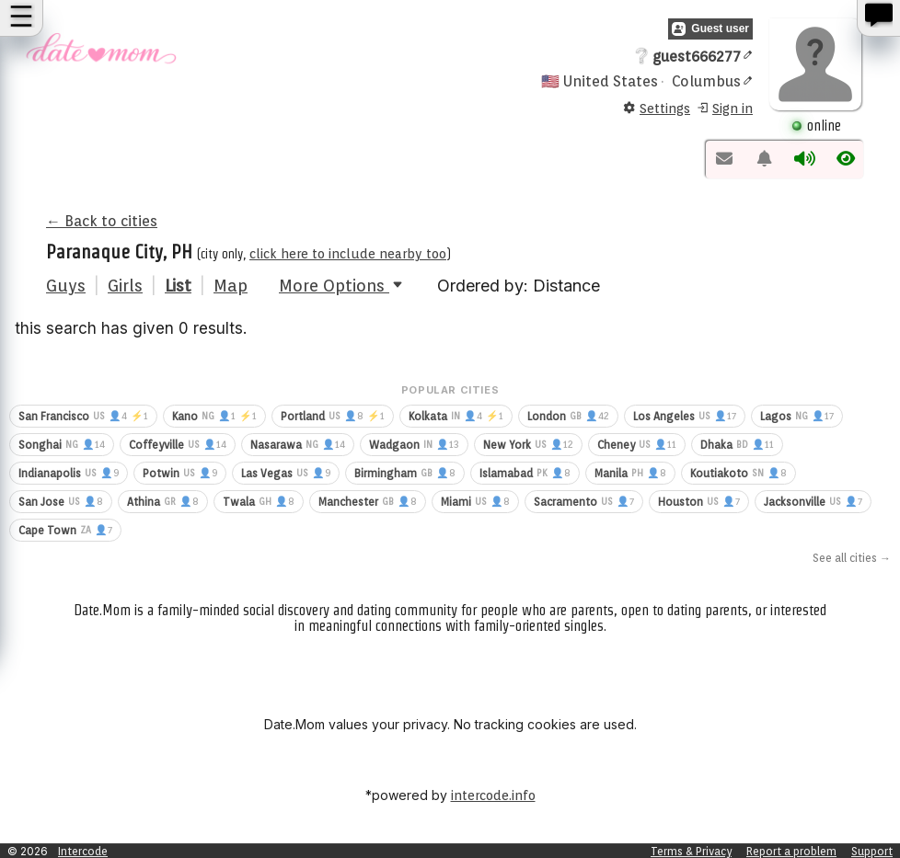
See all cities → (852, 558)
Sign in (724, 109)
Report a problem (791, 851)
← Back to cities (101, 221)
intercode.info (493, 795)
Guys (66, 285)
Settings (656, 109)
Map (230, 285)
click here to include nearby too (347, 253)
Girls (125, 285)
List (178, 285)
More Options (342, 285)
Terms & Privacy (691, 851)
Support (872, 851)
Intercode (83, 851)
